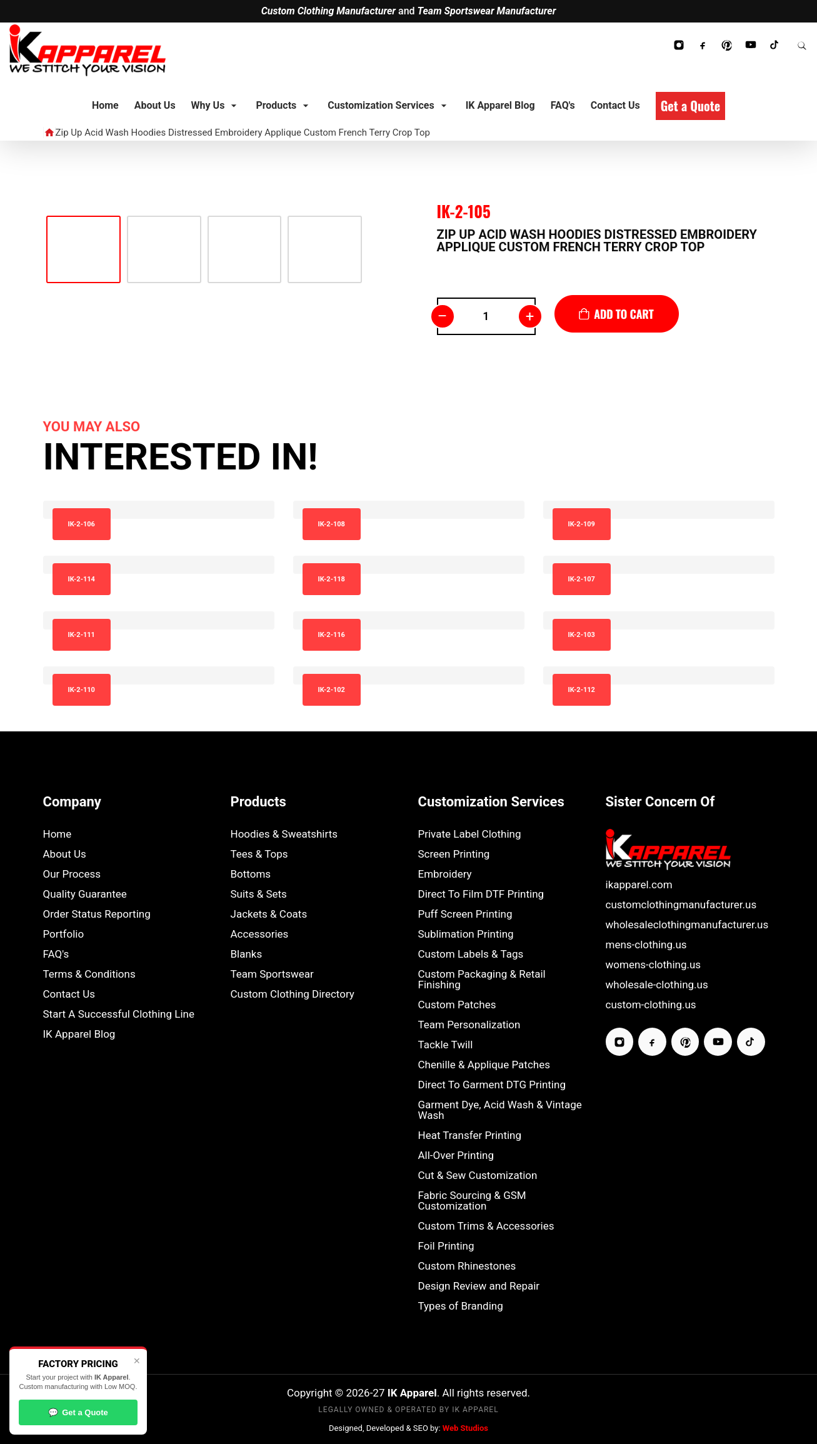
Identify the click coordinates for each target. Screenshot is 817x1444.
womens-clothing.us (653, 965)
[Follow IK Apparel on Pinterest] (726, 45)
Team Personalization (469, 1025)
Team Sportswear (272, 974)
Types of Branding (460, 1306)
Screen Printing (454, 854)
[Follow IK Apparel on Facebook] (702, 45)
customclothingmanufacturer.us (681, 905)
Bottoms (251, 874)
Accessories (260, 934)
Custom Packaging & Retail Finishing (482, 979)
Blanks (247, 954)
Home (57, 834)
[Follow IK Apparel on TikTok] (775, 45)
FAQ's (56, 954)
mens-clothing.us (646, 945)
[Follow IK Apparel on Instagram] (678, 45)
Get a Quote (78, 1412)
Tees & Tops (259, 854)
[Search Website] (802, 44)
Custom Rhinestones (467, 1266)
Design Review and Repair (479, 1286)
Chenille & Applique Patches (484, 1065)
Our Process (72, 874)
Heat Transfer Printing (470, 1135)
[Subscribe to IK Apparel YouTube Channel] (750, 45)
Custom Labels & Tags (471, 954)
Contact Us (69, 994)
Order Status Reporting (97, 914)
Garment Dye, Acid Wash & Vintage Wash (500, 1110)
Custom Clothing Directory (292, 994)
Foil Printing (446, 1246)
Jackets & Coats (269, 914)
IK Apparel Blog (79, 1034)
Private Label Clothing (469, 834)
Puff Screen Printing (465, 914)
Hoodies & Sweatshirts (284, 834)
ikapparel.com (639, 885)
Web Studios (465, 1428)
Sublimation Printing (466, 934)
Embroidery (445, 874)
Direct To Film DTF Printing (481, 894)
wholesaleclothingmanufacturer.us (687, 925)
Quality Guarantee (85, 894)
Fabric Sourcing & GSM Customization (472, 1200)
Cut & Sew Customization (478, 1175)
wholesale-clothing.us (657, 985)
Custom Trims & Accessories (486, 1226)
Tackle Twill (445, 1045)
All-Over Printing (456, 1155)
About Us (64, 854)
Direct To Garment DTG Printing (492, 1085)
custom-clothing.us (651, 1005)
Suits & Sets (259, 894)
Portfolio (63, 934)
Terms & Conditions (89, 974)
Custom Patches (457, 1005)
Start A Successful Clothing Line (118, 1014)
